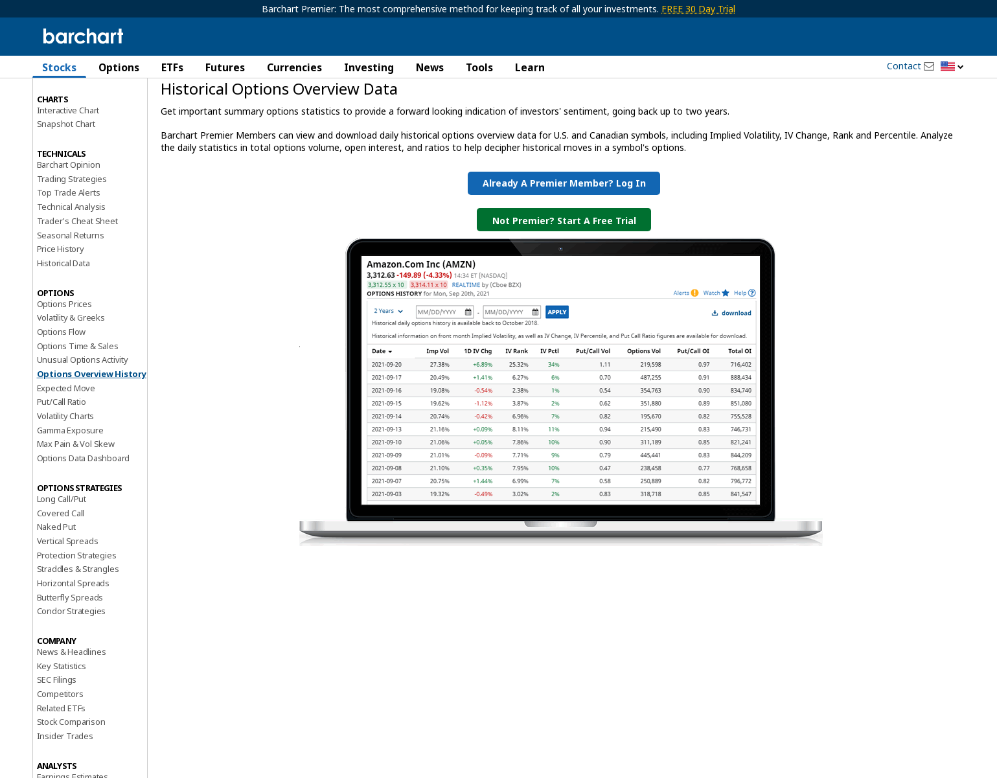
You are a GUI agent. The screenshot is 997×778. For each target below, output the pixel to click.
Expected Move (66, 434)
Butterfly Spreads (70, 643)
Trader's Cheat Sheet (77, 267)
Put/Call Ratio (61, 448)
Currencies (294, 67)
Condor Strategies (71, 657)
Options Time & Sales (78, 392)
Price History (60, 295)
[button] (952, 67)
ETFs (172, 67)
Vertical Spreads (67, 587)
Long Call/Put (61, 545)
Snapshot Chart (66, 170)
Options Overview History (91, 420)
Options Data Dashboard (83, 504)
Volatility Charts (66, 462)
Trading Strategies (72, 225)
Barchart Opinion (68, 211)
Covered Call (61, 559)
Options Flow (61, 378)
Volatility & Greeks (71, 364)
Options (118, 67)
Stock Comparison (71, 768)
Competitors (60, 740)
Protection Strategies (77, 601)
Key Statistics (61, 712)
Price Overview (65, 102)
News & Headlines (71, 698)
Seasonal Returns (70, 281)
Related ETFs (61, 754)
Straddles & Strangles (78, 615)
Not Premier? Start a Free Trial (564, 267)
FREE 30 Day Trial (698, 9)
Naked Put (56, 573)
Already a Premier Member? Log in (564, 229)
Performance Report (75, 116)
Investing (369, 67)
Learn (530, 67)
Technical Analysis (71, 253)
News (430, 67)
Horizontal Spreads (73, 629)
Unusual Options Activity (82, 406)
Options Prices (64, 350)
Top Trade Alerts (68, 239)
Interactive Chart (68, 156)
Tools (479, 67)
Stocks (59, 67)
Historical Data (63, 309)
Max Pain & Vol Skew (76, 490)
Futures (225, 67)
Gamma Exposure (70, 476)
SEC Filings (57, 726)
